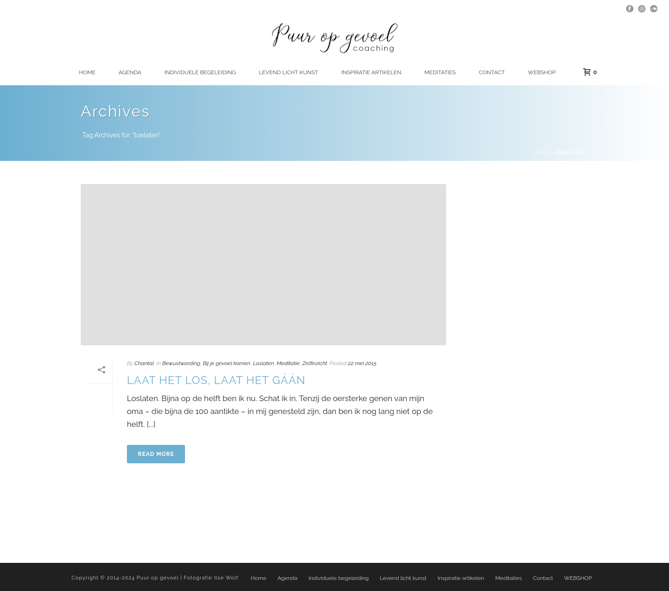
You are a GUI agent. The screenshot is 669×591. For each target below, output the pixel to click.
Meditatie (288, 363)
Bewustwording (181, 363)
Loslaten (263, 363)
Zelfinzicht (314, 363)
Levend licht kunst (288, 72)
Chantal (144, 363)
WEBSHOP (542, 72)
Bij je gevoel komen (227, 363)
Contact (492, 72)
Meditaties (440, 72)
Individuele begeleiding (200, 72)
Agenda (130, 72)
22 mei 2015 (362, 363)
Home (87, 72)
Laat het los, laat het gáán (216, 380)
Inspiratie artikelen (371, 72)
